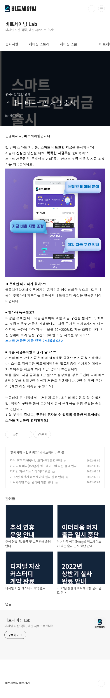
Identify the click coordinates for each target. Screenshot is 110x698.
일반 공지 (32, 452)
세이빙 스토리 (39, 44)
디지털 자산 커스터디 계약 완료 (30, 471)
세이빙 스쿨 (68, 44)
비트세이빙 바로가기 (17, 683)
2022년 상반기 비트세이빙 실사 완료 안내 (37, 477)
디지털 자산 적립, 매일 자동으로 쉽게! (28, 626)
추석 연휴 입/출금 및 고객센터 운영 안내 (36, 460)
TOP (101, 683)
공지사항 (11, 44)
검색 (91, 8)
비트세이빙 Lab (17, 620)
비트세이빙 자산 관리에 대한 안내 (31, 482)
